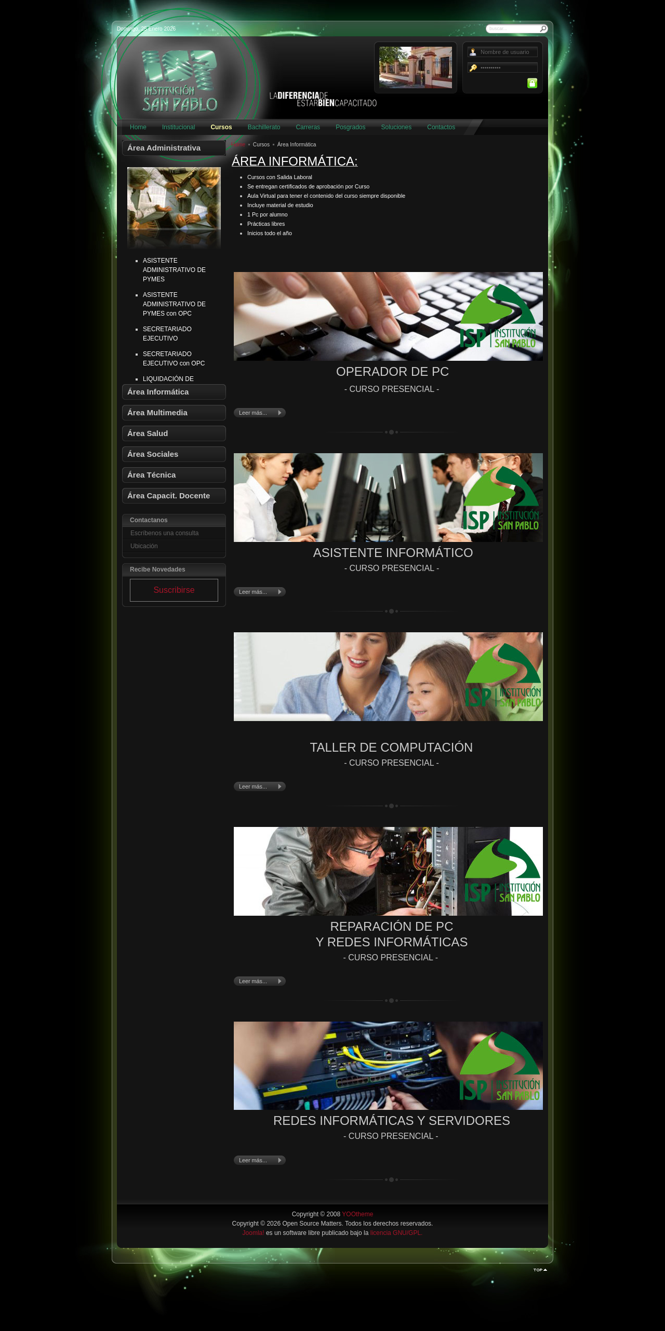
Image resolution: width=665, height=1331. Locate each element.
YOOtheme (357, 1214)
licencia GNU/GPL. (396, 1233)
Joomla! (253, 1233)
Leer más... (253, 413)
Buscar (543, 28)
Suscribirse (173, 590)
